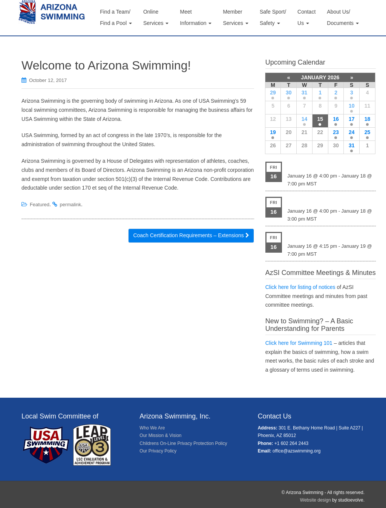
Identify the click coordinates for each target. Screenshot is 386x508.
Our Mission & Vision (160, 435)
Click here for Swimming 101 (298, 343)
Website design (315, 500)
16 (336, 119)
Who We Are (152, 428)
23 (336, 132)
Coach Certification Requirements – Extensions (191, 235)
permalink (70, 204)
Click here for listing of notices (300, 287)
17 (352, 119)
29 (273, 93)
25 (368, 132)
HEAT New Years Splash (317, 165)
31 (305, 93)
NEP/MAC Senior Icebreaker (322, 235)
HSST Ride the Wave (313, 200)
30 (289, 93)
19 (273, 132)
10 (352, 106)
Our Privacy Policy (157, 451)
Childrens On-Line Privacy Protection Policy (183, 443)
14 (305, 119)
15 (320, 119)
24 (352, 132)
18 (368, 119)
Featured (39, 204)
